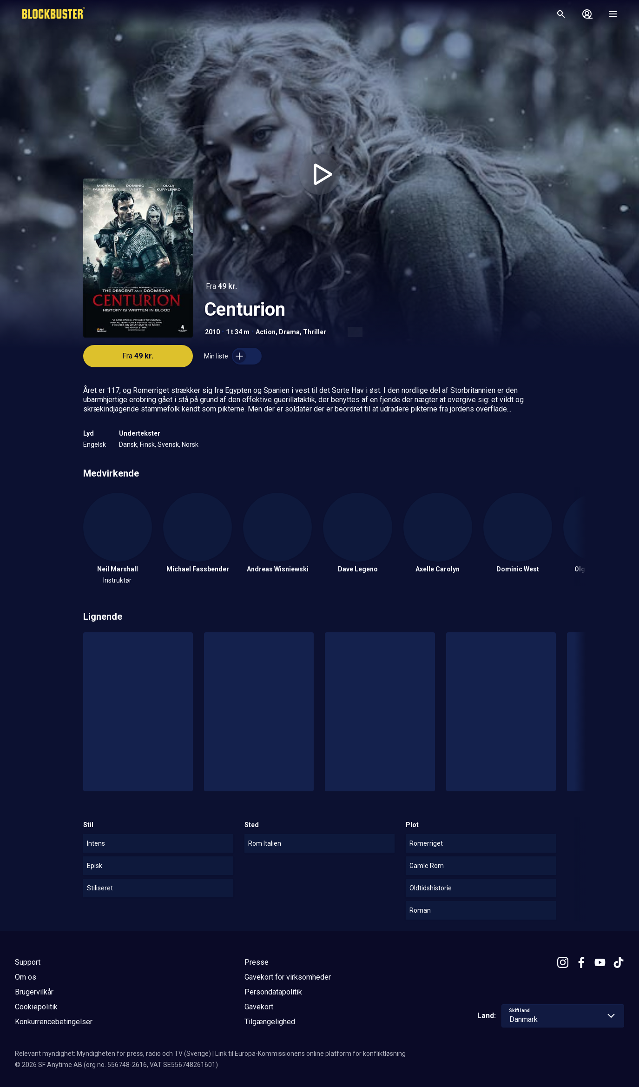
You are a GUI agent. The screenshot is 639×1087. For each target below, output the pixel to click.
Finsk (147, 444)
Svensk (168, 444)
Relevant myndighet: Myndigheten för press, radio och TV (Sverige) (113, 1053)
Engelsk (94, 444)
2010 (212, 332)
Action (266, 332)
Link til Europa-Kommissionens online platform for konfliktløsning (310, 1053)
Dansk (128, 444)
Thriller (314, 332)
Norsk (190, 444)
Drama (289, 332)
